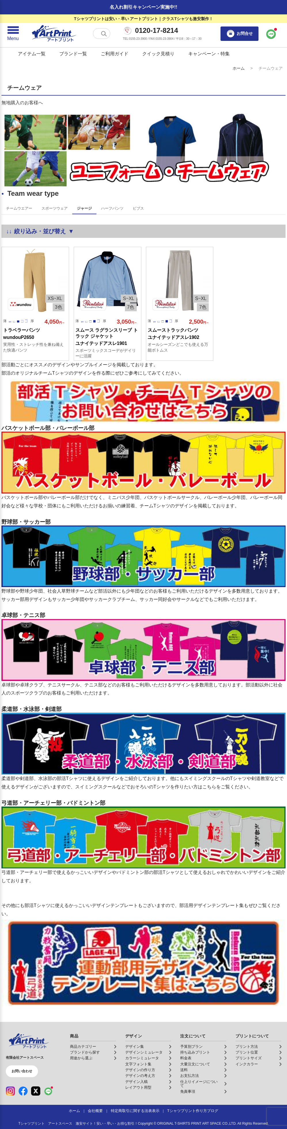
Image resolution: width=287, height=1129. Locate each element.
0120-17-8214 (156, 30)
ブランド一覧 (73, 53)
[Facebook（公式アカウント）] (23, 1091)
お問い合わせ (22, 1071)
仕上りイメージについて (199, 1084)
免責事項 (187, 1092)
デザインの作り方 (140, 1070)
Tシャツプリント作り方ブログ (192, 1111)
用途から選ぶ (81, 1058)
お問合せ (239, 33)
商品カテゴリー (83, 1047)
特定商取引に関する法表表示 (135, 1111)
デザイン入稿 (136, 1082)
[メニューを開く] (13, 33)
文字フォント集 (138, 1064)
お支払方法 (189, 1076)
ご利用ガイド (114, 53)
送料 (184, 1070)
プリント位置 (246, 1052)
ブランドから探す (85, 1052)
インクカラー (246, 1064)
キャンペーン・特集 (209, 53)
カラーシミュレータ (142, 1058)
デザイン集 (134, 1047)
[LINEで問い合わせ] (271, 33)
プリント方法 (246, 1047)
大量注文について (195, 1064)
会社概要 (95, 1111)
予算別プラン (191, 1047)
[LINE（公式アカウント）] (48, 1091)
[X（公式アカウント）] (35, 1091)
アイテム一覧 (31, 53)
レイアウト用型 (138, 1088)
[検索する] (104, 34)
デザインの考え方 (140, 1076)
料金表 (185, 1058)
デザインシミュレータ (144, 1052)
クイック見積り (158, 53)
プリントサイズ (248, 1058)
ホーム (239, 68)
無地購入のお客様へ (22, 102)
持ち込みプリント (195, 1052)
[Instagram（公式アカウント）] (10, 1091)
